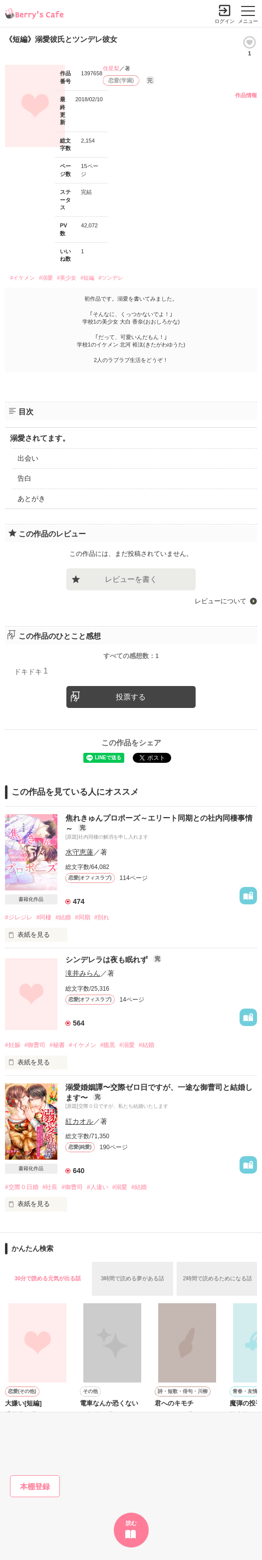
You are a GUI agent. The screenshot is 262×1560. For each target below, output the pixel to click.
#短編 (87, 278)
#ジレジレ (18, 917)
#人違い (97, 1187)
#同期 (82, 917)
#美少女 (66, 278)
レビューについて (221, 601)
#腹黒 (108, 1044)
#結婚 (63, 917)
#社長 (50, 1187)
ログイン (225, 21)
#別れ (102, 917)
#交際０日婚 (21, 1187)
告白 (24, 478)
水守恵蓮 (79, 852)
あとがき (31, 499)
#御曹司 (35, 1044)
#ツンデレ (110, 278)
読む (131, 1523)
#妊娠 (12, 1044)
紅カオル (79, 1121)
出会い (27, 458)
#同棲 (44, 917)
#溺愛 (46, 278)
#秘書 (57, 1044)
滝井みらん (82, 973)
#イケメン (22, 278)
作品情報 (246, 95)
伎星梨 (111, 68)
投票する (131, 697)
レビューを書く (131, 579)
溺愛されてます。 (40, 438)
